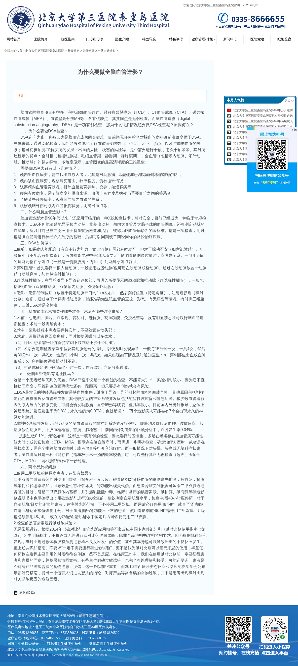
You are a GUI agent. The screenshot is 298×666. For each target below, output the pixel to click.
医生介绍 (122, 39)
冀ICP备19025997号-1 (22, 655)
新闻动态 (73, 51)
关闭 (294, 130)
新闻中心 (230, 39)
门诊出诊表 (95, 39)
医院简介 (41, 39)
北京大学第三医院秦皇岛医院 (44, 51)
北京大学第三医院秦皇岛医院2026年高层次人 (263, 121)
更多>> (289, 101)
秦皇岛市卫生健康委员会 (108, 644)
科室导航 (149, 39)
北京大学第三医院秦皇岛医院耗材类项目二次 (263, 126)
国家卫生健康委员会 (23, 644)
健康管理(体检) (203, 39)
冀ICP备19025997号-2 (53, 655)
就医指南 (68, 39)
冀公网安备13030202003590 (88, 655)
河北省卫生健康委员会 (64, 644)
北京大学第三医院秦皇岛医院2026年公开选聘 (263, 110)
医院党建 (257, 39)
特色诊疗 (176, 39)
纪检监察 (284, 39)
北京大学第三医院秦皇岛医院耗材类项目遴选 (263, 115)
